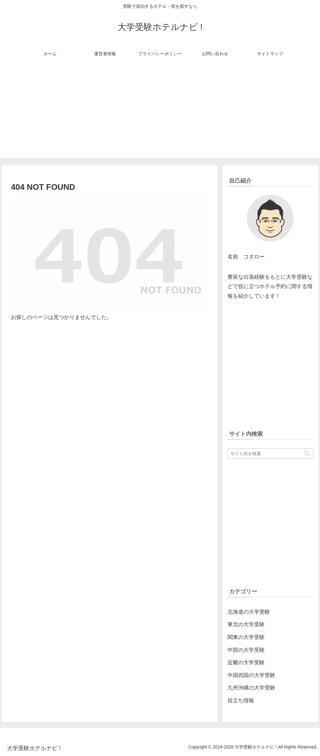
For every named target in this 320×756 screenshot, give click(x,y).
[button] (307, 453)
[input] (270, 453)
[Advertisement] (160, 114)
